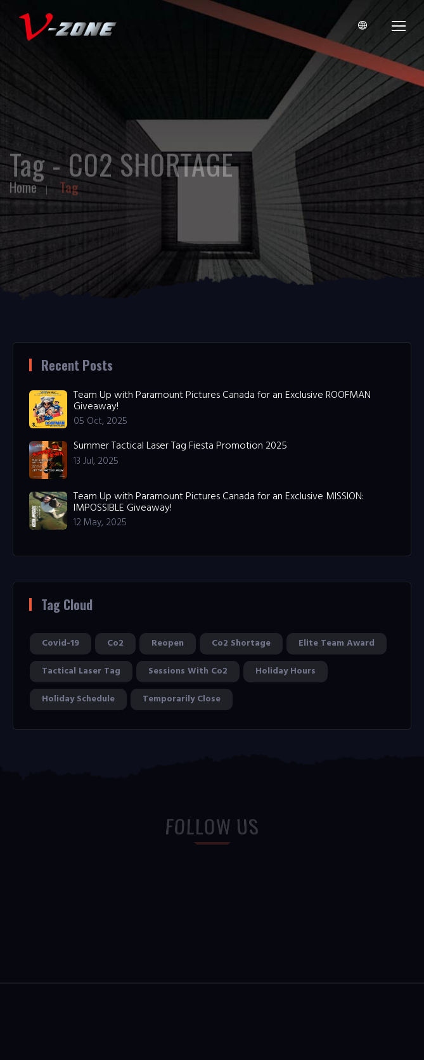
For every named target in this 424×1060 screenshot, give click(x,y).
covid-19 (60, 643)
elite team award (337, 643)
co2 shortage (241, 643)
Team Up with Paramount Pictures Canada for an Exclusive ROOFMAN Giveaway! (222, 401)
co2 (115, 643)
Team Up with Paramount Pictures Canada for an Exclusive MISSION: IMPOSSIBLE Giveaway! (219, 502)
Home (23, 184)
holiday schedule (78, 699)
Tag (69, 184)
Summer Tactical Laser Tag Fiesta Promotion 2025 (180, 446)
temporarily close (182, 699)
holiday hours (285, 671)
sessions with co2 (188, 671)
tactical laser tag (81, 671)
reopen (167, 643)
